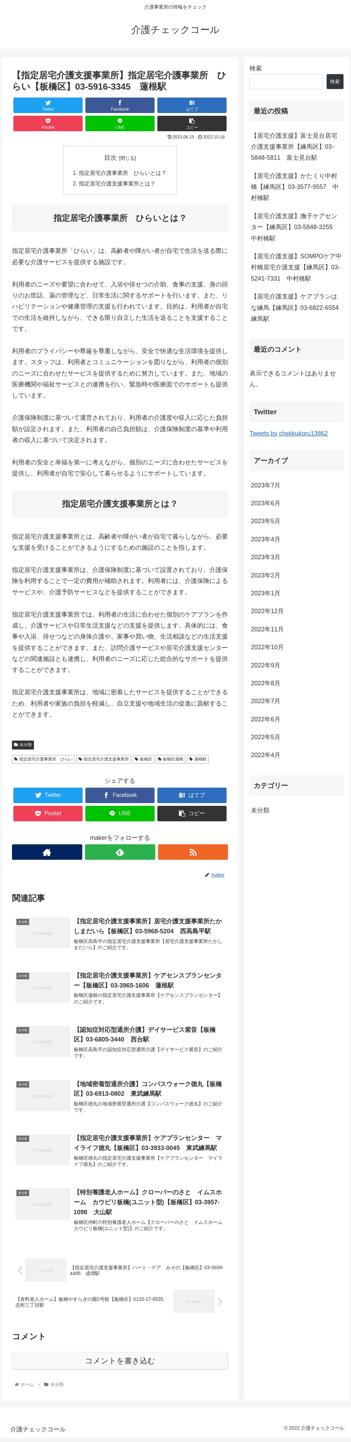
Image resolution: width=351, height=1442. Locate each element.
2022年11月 (267, 629)
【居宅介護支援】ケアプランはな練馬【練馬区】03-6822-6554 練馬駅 (297, 307)
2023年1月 (265, 593)
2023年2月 (265, 575)
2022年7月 (265, 701)
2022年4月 (265, 755)
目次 (110, 157)
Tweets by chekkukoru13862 (289, 433)
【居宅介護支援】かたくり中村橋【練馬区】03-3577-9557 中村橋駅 (295, 187)
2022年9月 (265, 665)
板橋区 (143, 759)
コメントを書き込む (120, 1365)
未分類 (23, 745)
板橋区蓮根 (171, 759)
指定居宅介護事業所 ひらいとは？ (123, 173)
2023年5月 (265, 521)
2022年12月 (267, 611)
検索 (256, 68)
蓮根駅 (198, 759)
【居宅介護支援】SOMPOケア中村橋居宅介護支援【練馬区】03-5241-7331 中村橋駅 (296, 267)
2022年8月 (265, 683)
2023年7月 (265, 485)
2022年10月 (267, 647)
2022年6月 (265, 719)
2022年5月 (265, 737)
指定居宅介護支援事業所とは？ (117, 184)
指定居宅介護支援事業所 (103, 759)
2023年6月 (265, 503)
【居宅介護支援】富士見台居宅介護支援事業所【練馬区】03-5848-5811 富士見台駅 (294, 146)
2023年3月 (265, 557)
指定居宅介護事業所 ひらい (43, 759)
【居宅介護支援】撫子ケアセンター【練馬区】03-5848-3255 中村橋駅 (295, 227)
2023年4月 (265, 539)
